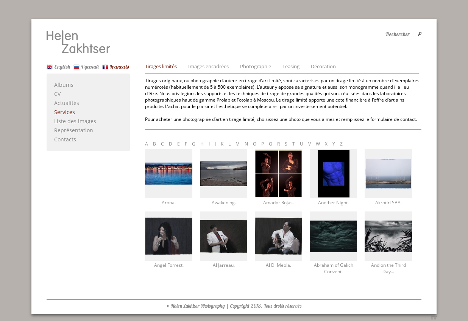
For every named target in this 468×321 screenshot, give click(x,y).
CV (57, 93)
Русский (86, 66)
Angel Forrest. (169, 265)
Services (64, 112)
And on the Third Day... (388, 268)
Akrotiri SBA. (388, 202)
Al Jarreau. (224, 265)
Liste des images (75, 121)
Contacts (65, 139)
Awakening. (224, 202)
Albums (63, 84)
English (58, 66)
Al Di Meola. (278, 265)
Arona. (169, 202)
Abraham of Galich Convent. (333, 268)
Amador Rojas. (278, 202)
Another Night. (333, 202)
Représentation (73, 130)
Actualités (66, 102)
